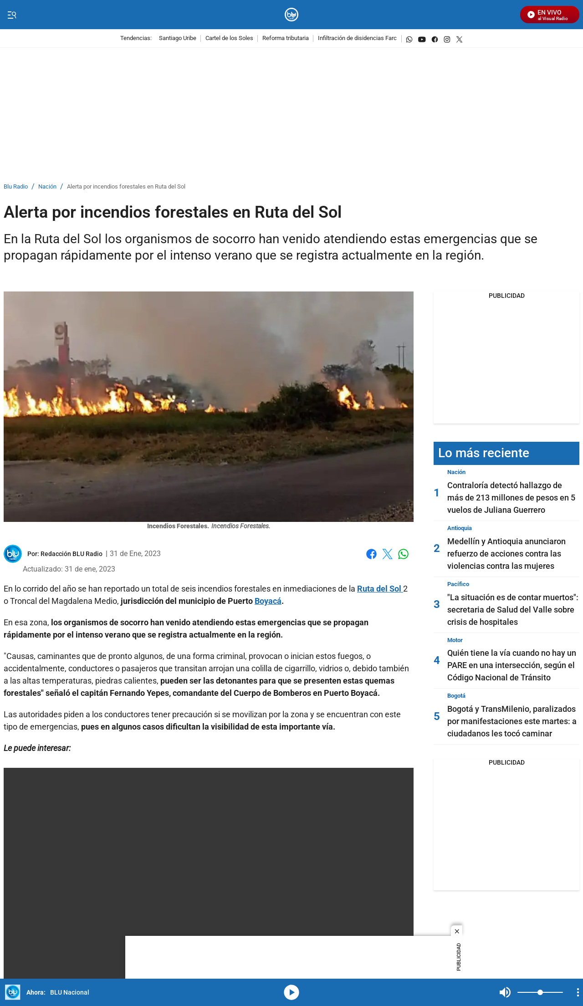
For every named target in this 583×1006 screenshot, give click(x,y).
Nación (47, 187)
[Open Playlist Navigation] (578, 992)
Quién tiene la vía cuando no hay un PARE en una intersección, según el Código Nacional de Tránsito (511, 665)
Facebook (371, 554)
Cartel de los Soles (229, 38)
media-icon (291, 992)
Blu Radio (16, 187)
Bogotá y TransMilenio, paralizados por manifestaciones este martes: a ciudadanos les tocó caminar (512, 721)
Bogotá (456, 695)
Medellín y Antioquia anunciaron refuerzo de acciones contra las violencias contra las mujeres (506, 553)
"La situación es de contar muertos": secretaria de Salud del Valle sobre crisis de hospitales (512, 609)
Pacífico (458, 584)
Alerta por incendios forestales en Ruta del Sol (126, 187)
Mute (505, 992)
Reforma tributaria (285, 38)
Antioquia (459, 528)
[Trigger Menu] (12, 15)
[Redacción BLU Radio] (71, 553)
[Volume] (540, 992)
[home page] (291, 14)
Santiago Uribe (177, 38)
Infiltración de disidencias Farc (357, 38)
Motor (455, 640)
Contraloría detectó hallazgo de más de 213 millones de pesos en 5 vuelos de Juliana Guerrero (511, 497)
